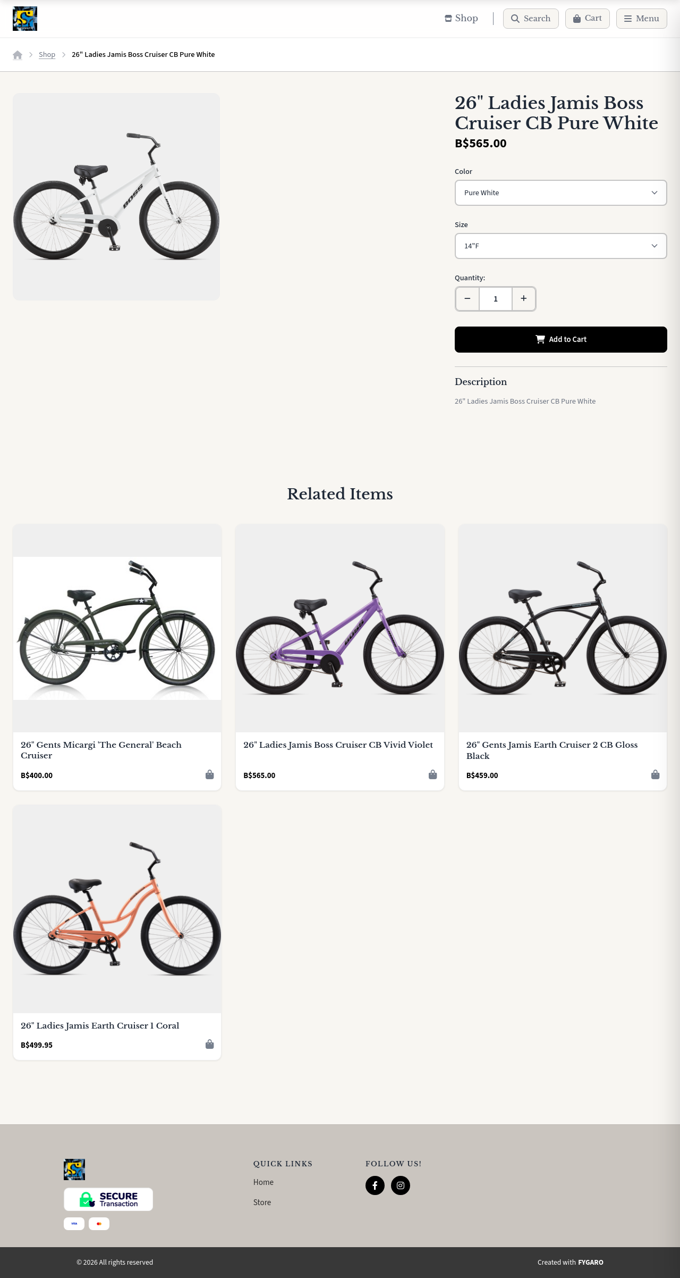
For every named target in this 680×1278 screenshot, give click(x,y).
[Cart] (587, 19)
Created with (571, 1262)
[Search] (531, 19)
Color (463, 171)
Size (461, 224)
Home (263, 1182)
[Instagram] (400, 1185)
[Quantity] (496, 299)
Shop (47, 54)
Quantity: (470, 277)
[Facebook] (375, 1185)
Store (262, 1202)
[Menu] (641, 19)
